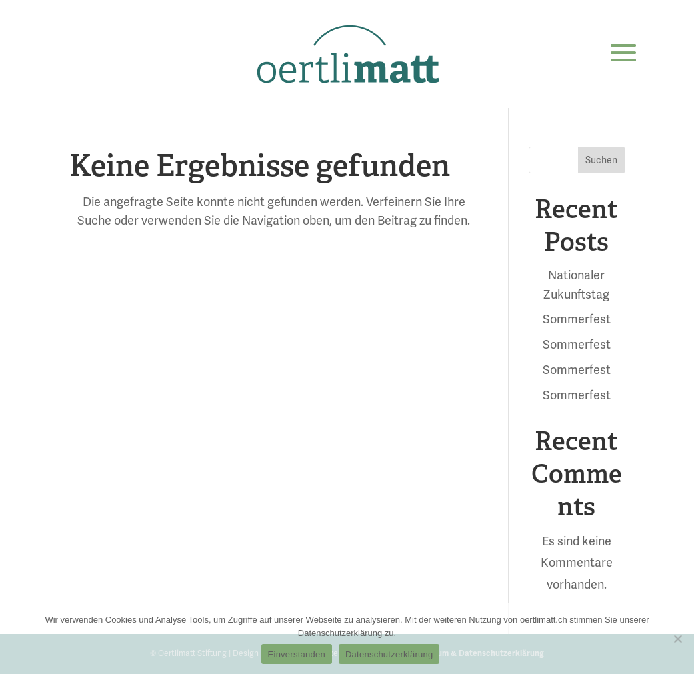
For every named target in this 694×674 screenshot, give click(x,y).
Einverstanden (296, 654)
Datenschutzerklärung (389, 654)
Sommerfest (577, 319)
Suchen (601, 160)
